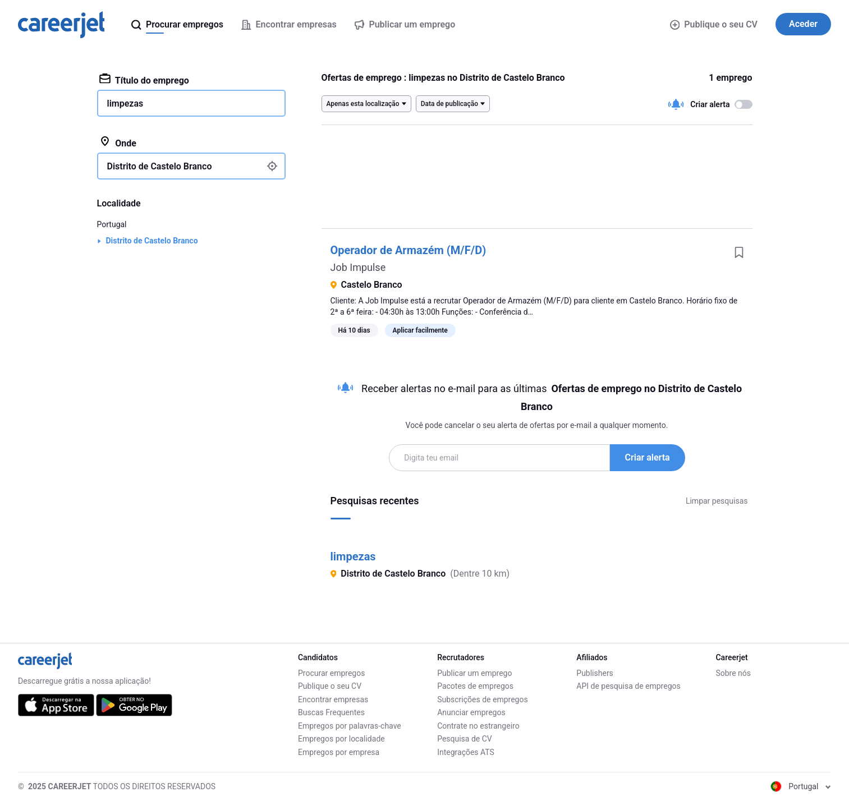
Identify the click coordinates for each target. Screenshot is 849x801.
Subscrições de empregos (482, 699)
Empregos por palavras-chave (349, 725)
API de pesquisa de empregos (628, 686)
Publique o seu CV (714, 24)
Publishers (594, 673)
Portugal (112, 224)
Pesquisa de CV (464, 738)
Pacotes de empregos (475, 686)
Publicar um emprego (474, 673)
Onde (117, 142)
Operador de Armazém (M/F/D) (409, 250)
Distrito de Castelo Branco (152, 240)
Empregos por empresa (338, 752)
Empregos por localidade (341, 738)
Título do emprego (144, 79)
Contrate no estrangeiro (478, 725)
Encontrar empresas (333, 699)
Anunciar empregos (471, 712)
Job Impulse (358, 267)
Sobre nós (733, 673)
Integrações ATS (465, 752)
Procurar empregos (331, 673)
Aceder (803, 24)
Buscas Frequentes (331, 712)
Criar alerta (647, 457)
